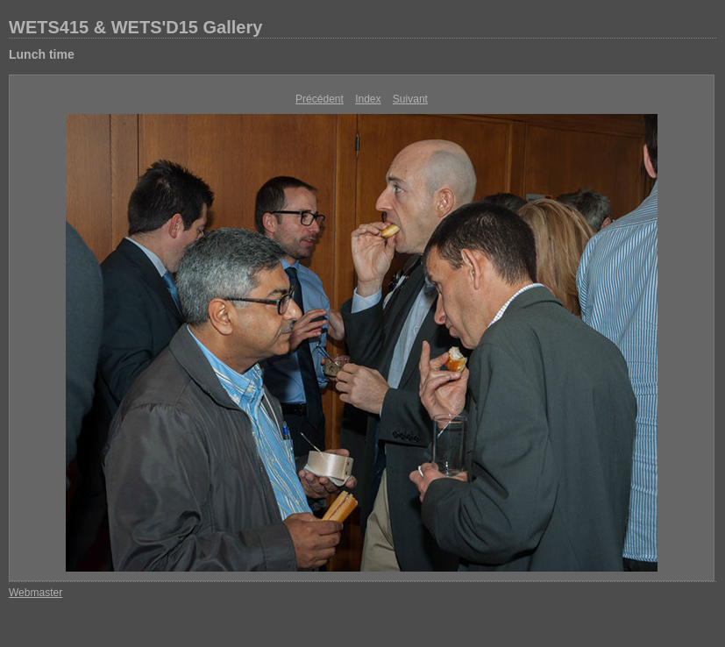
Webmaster (35, 593)
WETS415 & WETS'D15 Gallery (135, 27)
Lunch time (42, 54)
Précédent (319, 99)
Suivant (410, 99)
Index (367, 99)
